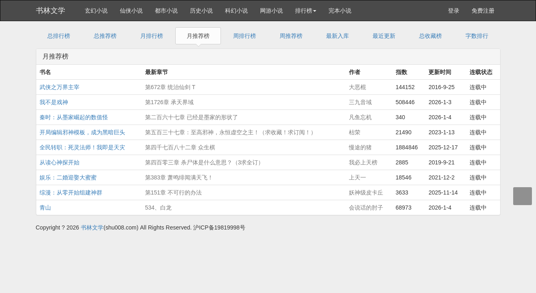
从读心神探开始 (59, 162)
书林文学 (50, 11)
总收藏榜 (430, 36)
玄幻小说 (96, 10)
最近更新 (384, 36)
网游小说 (271, 10)
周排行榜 (244, 36)
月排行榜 (151, 36)
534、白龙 (158, 207)
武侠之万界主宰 (59, 87)
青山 (45, 207)
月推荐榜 (198, 36)
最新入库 (337, 36)
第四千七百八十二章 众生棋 (180, 147)
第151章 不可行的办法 (173, 192)
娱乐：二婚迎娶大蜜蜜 (68, 177)
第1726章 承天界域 (169, 102)
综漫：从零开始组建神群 (71, 192)
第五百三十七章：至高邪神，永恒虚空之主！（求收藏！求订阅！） (230, 132)
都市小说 (166, 10)
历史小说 (201, 10)
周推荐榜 (291, 36)
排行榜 (305, 10)
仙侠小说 (131, 10)
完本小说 (340, 10)
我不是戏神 (54, 102)
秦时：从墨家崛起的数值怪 (74, 117)
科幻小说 (236, 10)
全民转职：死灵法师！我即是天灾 (82, 147)
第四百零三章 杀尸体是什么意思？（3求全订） (204, 162)
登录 (453, 10)
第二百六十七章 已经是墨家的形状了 (191, 117)
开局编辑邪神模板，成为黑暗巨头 (82, 132)
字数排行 (476, 36)
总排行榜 (58, 36)
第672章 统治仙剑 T (170, 87)
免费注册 (483, 10)
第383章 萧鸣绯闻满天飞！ (179, 177)
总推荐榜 (105, 36)
